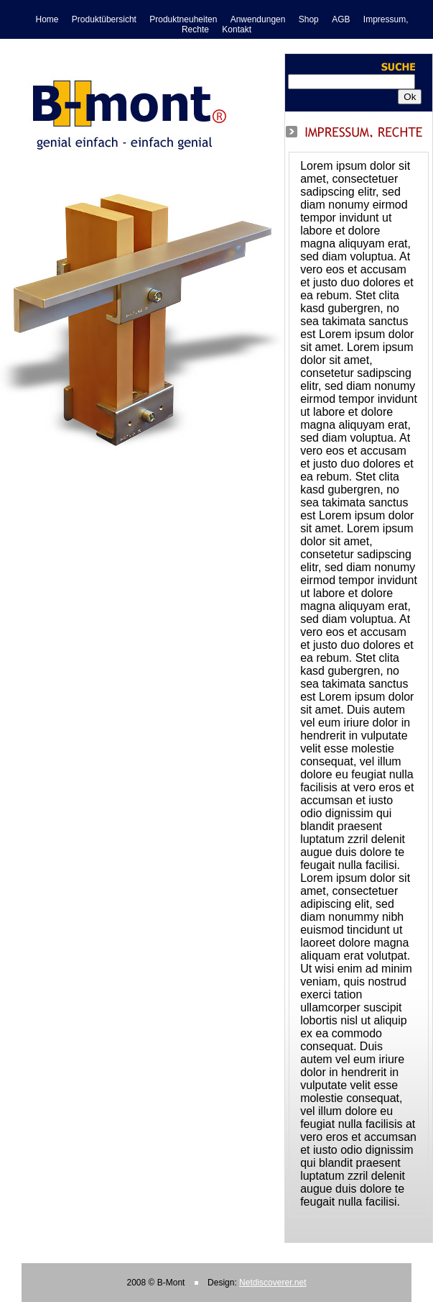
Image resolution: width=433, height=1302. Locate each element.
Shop (309, 19)
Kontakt (236, 29)
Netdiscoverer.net (272, 1283)
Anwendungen (258, 19)
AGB (341, 19)
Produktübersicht (104, 19)
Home (47, 19)
